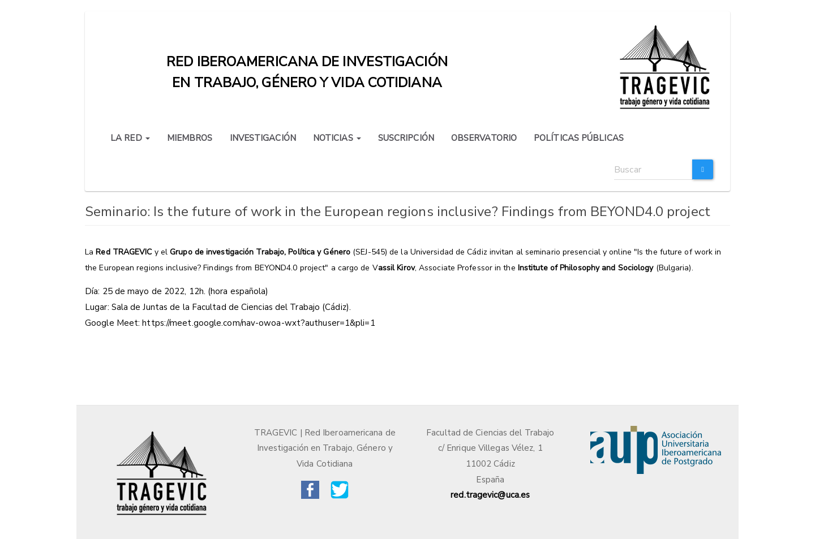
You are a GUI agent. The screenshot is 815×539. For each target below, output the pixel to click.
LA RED (130, 138)
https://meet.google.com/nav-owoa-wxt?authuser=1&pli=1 (258, 323)
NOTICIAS (337, 138)
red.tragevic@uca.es (490, 495)
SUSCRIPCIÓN (406, 138)
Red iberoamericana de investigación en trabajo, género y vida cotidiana (307, 64)
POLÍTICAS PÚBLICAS (579, 138)
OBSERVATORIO (484, 138)
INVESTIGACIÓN (263, 138)
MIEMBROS (190, 138)
